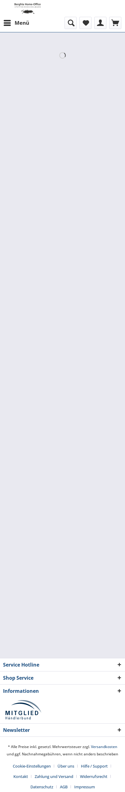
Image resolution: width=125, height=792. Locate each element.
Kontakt (20, 776)
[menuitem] (16, 23)
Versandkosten (104, 746)
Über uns (65, 766)
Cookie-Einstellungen (32, 766)
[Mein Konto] (100, 23)
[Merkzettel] (85, 23)
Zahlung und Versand (54, 776)
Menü (16, 22)
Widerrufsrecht (93, 776)
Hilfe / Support (94, 766)
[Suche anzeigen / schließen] (70, 23)
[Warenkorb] (115, 23)
